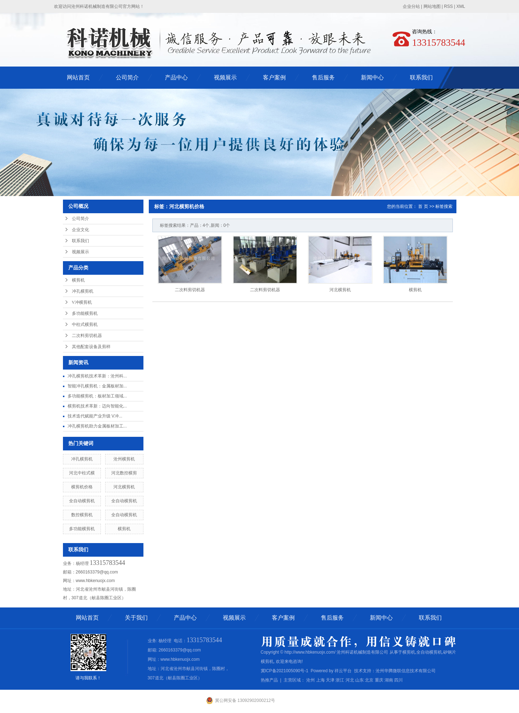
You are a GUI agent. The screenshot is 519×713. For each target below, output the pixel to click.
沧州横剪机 (124, 459)
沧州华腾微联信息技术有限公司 (406, 670)
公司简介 (127, 77)
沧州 (310, 680)
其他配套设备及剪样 (91, 346)
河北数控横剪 (124, 472)
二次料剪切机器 (87, 335)
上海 (320, 680)
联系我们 (421, 77)
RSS (448, 6)
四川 (398, 680)
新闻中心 (372, 77)
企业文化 (80, 229)
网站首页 (78, 77)
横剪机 (78, 280)
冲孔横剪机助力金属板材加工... (97, 426)
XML (460, 6)
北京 (369, 680)
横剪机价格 (82, 486)
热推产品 (269, 680)
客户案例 (274, 77)
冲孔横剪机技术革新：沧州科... (97, 376)
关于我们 (136, 618)
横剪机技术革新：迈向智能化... (97, 406)
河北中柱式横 (82, 472)
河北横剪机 (124, 486)
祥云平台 (343, 670)
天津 (330, 680)
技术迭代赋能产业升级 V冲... (95, 416)
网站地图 (432, 6)
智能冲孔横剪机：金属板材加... (97, 386)
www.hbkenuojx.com (95, 580)
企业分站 (411, 6)
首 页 (423, 206)
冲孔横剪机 (82, 291)
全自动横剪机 (82, 500)
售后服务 (323, 77)
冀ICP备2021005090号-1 (284, 670)
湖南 (389, 680)
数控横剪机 (82, 514)
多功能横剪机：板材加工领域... (97, 396)
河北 (350, 680)
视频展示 (225, 77)
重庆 (379, 680)
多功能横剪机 (85, 313)
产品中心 (176, 77)
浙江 (340, 680)
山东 (359, 680)
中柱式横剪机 (85, 324)
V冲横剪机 (82, 302)
